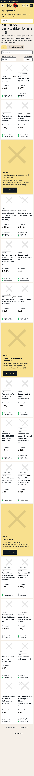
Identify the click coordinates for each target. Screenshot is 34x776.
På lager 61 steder (8, 595)
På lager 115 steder (8, 320)
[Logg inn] (27, 5)
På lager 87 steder (8, 414)
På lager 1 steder (24, 236)
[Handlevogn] (31, 5)
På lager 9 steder (8, 236)
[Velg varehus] (23, 5)
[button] (17, 52)
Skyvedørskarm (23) (16, 47)
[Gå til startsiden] (13, 5)
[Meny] (2, 5)
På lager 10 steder (24, 414)
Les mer (10, 190)
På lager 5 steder (8, 280)
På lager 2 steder (8, 459)
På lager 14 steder (24, 97)
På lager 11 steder (24, 136)
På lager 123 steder (8, 136)
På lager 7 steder (24, 320)
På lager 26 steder (8, 97)
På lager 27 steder (24, 280)
